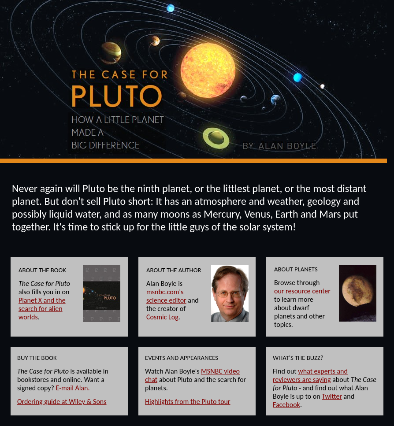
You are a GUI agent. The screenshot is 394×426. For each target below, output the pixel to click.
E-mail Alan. (73, 388)
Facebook (286, 404)
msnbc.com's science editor (166, 296)
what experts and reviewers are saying (310, 375)
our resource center (302, 291)
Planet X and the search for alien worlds (42, 308)
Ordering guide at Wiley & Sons (62, 401)
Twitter (332, 396)
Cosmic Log (162, 317)
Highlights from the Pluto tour (187, 401)
